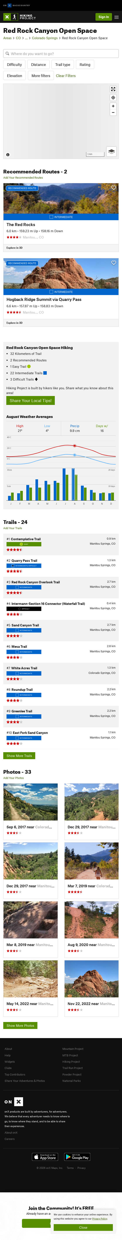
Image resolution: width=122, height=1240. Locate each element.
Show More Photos (20, 1025)
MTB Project (70, 1055)
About (8, 1048)
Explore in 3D (14, 247)
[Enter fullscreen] (113, 89)
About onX (11, 1132)
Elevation (14, 75)
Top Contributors (15, 1074)
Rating (85, 64)
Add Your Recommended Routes (23, 177)
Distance (38, 64)
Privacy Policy (99, 1218)
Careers (10, 1139)
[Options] (111, 151)
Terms (70, 1167)
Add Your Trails (12, 528)
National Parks (71, 1080)
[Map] (61, 121)
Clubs (8, 1068)
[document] (83, 1222)
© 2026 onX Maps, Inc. (50, 1167)
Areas (7, 38)
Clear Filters (66, 75)
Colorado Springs (45, 38)
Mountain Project (72, 1048)
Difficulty (14, 64)
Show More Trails (19, 756)
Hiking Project (71, 1061)
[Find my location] (113, 97)
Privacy (81, 1167)
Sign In (104, 17)
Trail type (62, 64)
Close (83, 1227)
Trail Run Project (72, 1068)
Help (7, 1055)
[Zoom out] (113, 112)
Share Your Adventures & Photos (25, 1080)
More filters (41, 75)
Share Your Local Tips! (31, 400)
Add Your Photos (13, 778)
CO (18, 38)
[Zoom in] (113, 106)
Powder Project (71, 1074)
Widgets (10, 1061)
